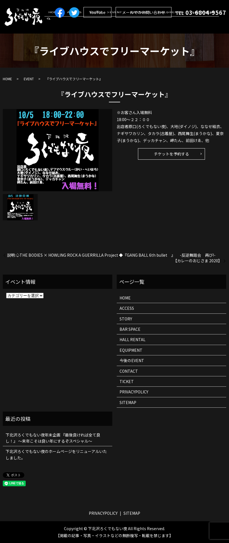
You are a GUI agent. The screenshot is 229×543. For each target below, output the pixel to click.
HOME (77, 26)
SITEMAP (128, 402)
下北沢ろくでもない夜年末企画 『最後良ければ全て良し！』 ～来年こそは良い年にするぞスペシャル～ (53, 438)
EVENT (127, 26)
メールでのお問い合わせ (143, 12)
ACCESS (94, 26)
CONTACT (129, 371)
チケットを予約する (171, 154)
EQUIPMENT (204, 26)
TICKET (127, 381)
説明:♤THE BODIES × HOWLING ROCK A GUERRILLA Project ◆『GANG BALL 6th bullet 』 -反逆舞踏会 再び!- (111, 255)
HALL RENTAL (176, 26)
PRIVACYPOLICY (134, 392)
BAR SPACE (148, 26)
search (222, 26)
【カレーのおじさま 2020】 (197, 260)
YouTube (98, 12)
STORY (111, 26)
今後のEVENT (132, 360)
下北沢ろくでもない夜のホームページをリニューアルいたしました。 (56, 454)
